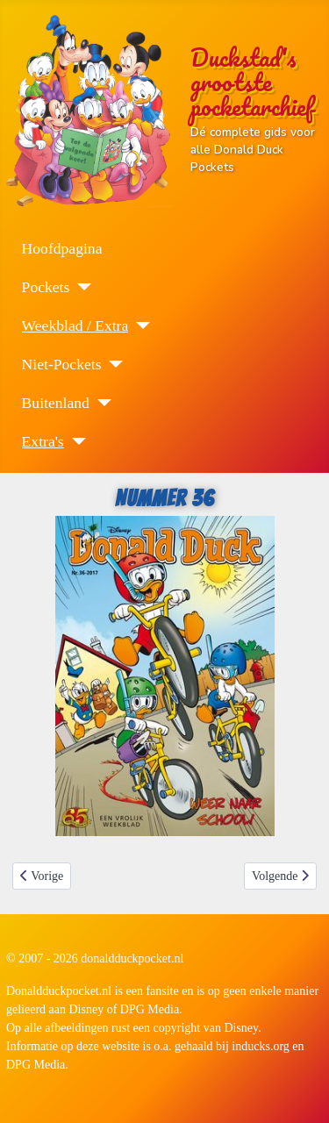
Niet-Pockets (62, 364)
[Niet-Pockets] (112, 364)
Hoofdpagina (62, 248)
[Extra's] (75, 441)
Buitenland (55, 402)
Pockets (46, 287)
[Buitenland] (100, 402)
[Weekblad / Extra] (139, 325)
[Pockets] (80, 286)
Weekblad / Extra (75, 325)
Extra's (43, 441)
